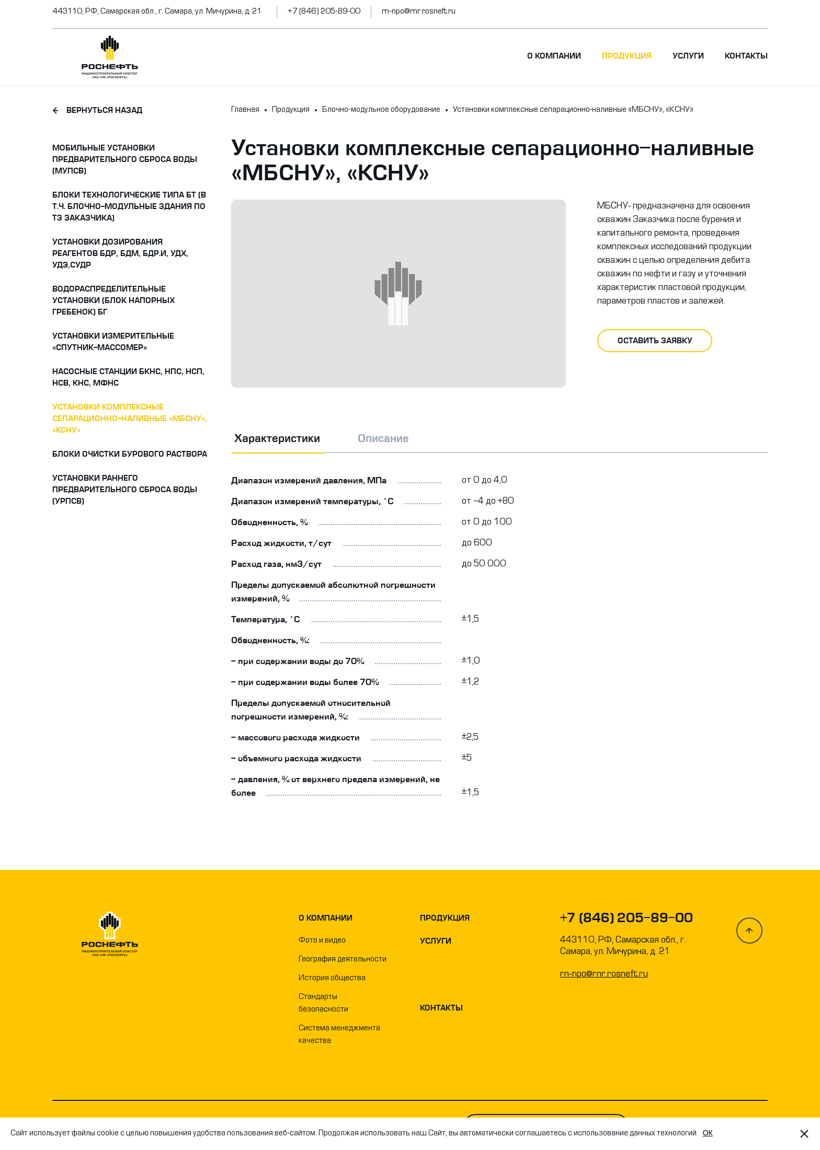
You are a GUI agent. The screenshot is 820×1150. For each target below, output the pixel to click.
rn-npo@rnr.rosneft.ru (418, 11)
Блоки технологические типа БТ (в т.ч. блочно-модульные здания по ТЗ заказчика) (129, 206)
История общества (332, 978)
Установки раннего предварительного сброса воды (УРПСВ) (124, 489)
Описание (383, 438)
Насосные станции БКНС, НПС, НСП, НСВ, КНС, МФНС (128, 377)
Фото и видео (322, 940)
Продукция (627, 56)
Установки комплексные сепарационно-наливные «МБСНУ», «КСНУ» (129, 418)
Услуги (688, 56)
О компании (554, 56)
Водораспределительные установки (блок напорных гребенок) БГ (113, 300)
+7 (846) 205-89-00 (324, 11)
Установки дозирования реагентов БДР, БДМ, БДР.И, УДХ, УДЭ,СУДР (120, 253)
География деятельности (342, 959)
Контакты (746, 56)
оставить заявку (655, 340)
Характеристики (277, 438)
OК (708, 1133)
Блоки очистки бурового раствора (129, 454)
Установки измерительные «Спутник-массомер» (113, 342)
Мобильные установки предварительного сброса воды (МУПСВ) (124, 159)
